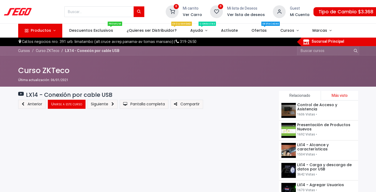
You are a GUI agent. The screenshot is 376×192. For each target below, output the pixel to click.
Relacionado (299, 95)
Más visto (340, 95)
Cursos (24, 51)
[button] (32, 104)
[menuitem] (91, 31)
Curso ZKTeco (43, 70)
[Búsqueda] (139, 11)
